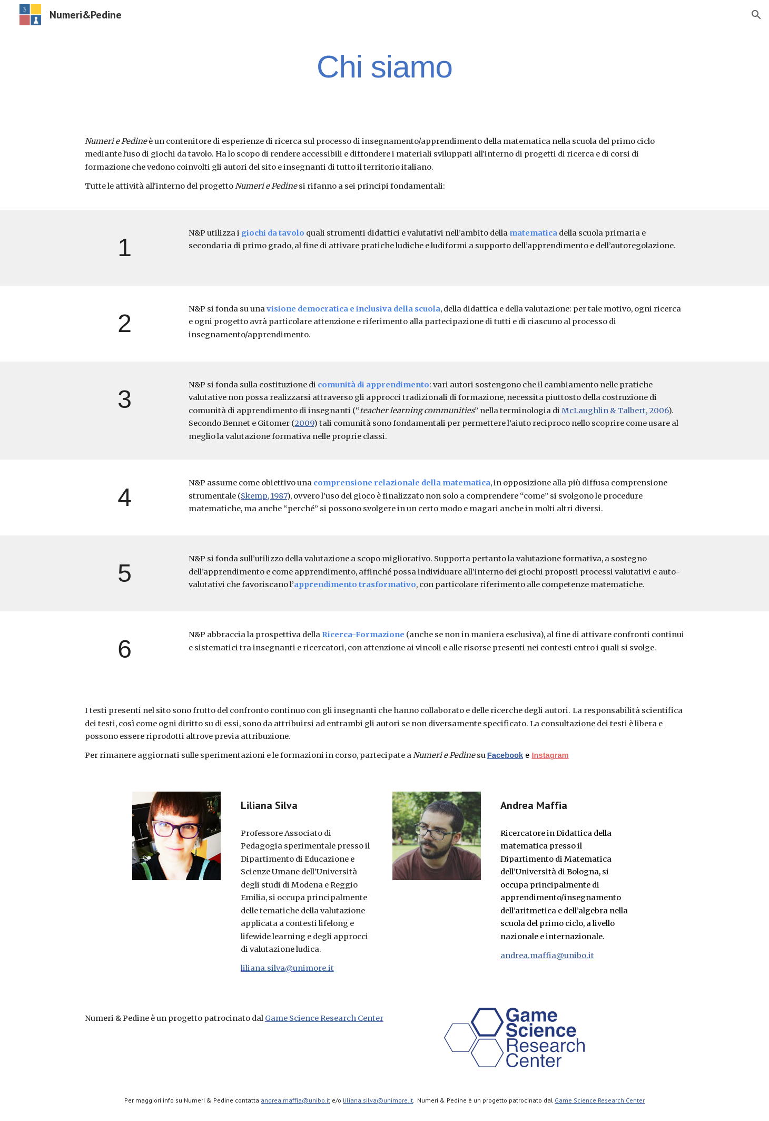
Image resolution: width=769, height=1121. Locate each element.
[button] (756, 14)
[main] (384, 66)
